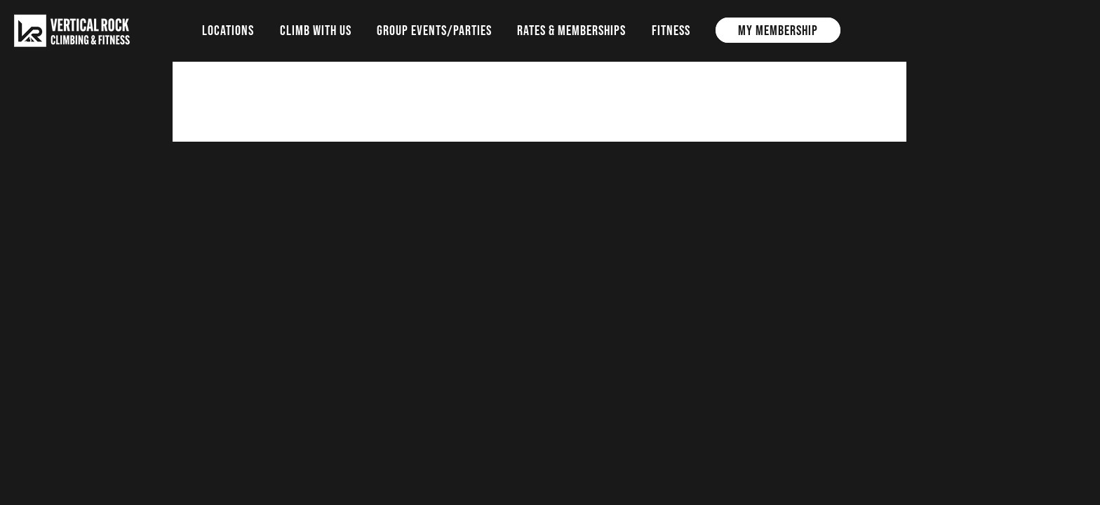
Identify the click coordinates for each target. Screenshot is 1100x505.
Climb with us (315, 30)
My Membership (778, 30)
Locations (228, 30)
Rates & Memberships (571, 30)
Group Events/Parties (434, 30)
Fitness (671, 30)
